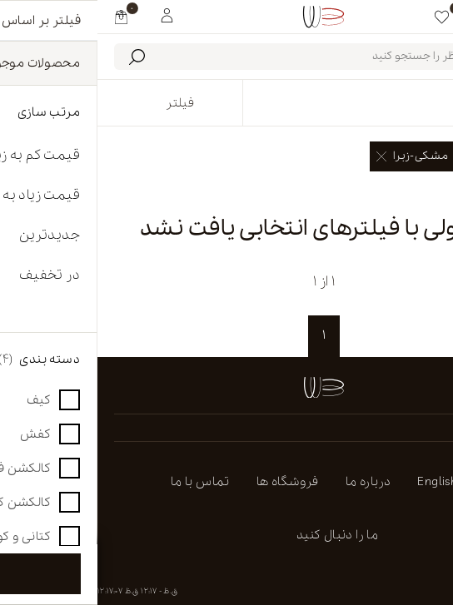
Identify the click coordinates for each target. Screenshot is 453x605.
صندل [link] (400, 156)
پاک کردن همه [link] (402, 193)
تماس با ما (102, 482)
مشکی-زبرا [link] (315, 156)
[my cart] (24, 16)
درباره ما (271, 482)
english (340, 482)
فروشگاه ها (190, 482)
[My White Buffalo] (69, 14)
